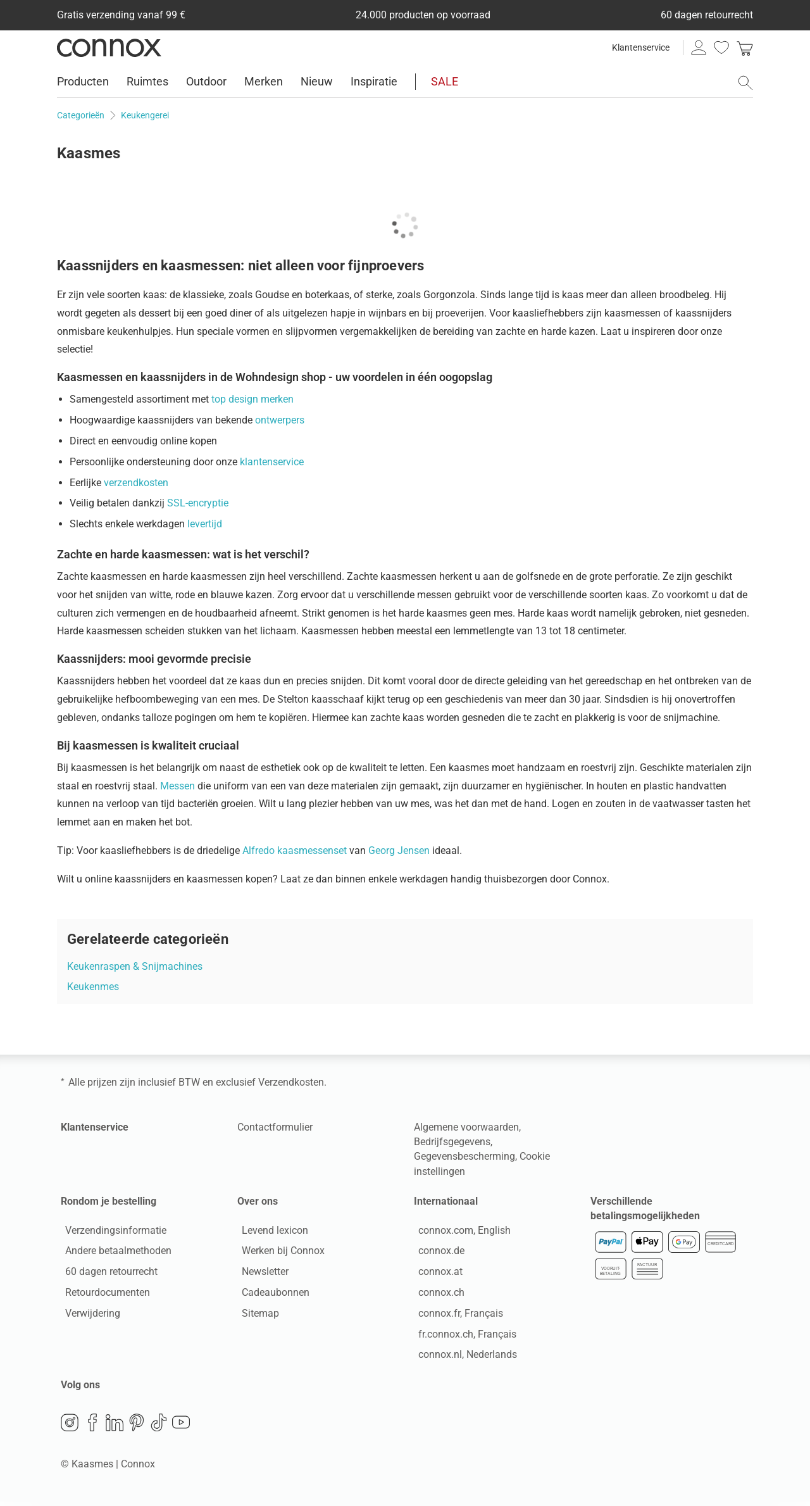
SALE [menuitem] (444, 81)
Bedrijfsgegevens (452, 1142)
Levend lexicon (270, 1232)
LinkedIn (114, 1427)
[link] (745, 47)
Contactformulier (275, 1127)
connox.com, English (460, 1232)
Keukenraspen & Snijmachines (134, 966)
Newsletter (260, 1274)
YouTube (181, 1427)
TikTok (159, 1427)
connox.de (437, 1253)
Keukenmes (93, 987)
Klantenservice (641, 47)
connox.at (436, 1274)
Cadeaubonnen (271, 1294)
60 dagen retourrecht (107, 1274)
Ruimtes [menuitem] (147, 81)
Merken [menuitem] (263, 81)
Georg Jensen (400, 850)
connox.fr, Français (456, 1315)
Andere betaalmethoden (114, 1253)
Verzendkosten (291, 1082)
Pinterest (137, 1427)
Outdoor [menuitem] (206, 81)
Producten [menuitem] (83, 81)
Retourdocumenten (103, 1294)
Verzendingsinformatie (111, 1232)
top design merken (252, 399)
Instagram (69, 1427)
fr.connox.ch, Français (463, 1336)
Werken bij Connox (278, 1253)
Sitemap (256, 1315)
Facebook (92, 1427)
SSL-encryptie (197, 503)
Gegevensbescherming (464, 1156)
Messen (177, 786)
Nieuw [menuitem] (317, 81)
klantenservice (272, 462)
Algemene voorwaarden (466, 1127)
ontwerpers (279, 420)
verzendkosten (136, 483)
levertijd (204, 524)
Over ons (257, 1201)
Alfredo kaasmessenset (295, 850)
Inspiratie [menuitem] (374, 81)
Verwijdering (88, 1315)
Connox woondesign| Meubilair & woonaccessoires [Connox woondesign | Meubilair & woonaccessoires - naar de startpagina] (109, 47)
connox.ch (437, 1294)
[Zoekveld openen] (745, 82)
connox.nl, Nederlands (463, 1357)
